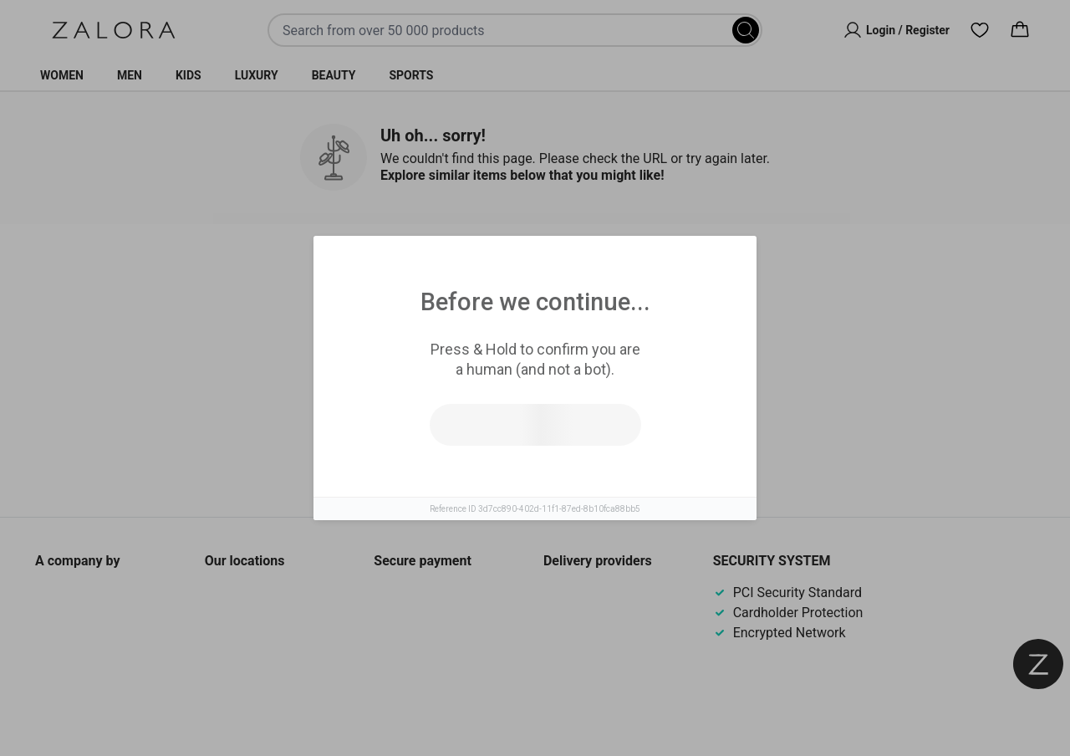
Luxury (256, 75)
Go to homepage (608, 400)
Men (129, 75)
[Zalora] (113, 30)
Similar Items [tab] (471, 276)
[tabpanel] (535, 383)
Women (62, 75)
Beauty (334, 75)
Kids (188, 75)
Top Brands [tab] (604, 277)
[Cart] (1020, 30)
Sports (411, 75)
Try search (462, 400)
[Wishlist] (980, 30)
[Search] (745, 30)
